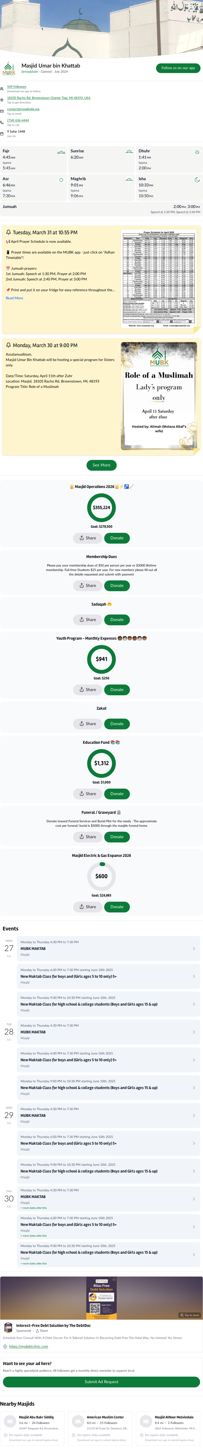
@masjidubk (29, 71)
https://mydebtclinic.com (28, 1346)
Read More (14, 298)
